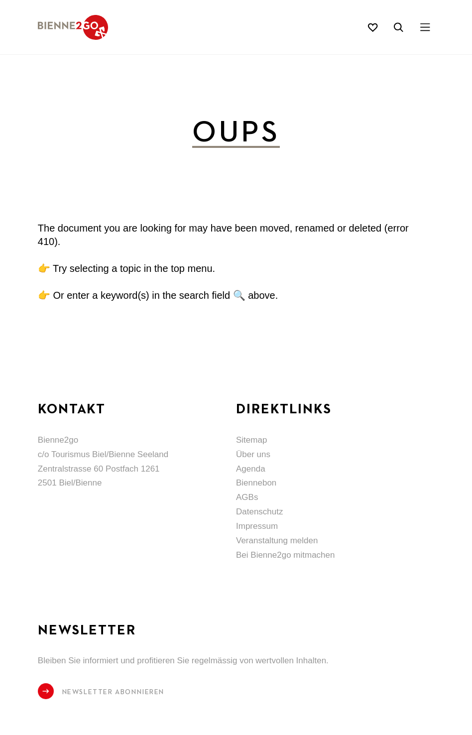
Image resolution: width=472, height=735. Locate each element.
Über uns (253, 454)
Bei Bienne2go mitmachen (285, 555)
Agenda (250, 469)
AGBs (247, 497)
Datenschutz (259, 511)
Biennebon (256, 483)
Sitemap (251, 440)
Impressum (257, 526)
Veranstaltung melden (277, 540)
